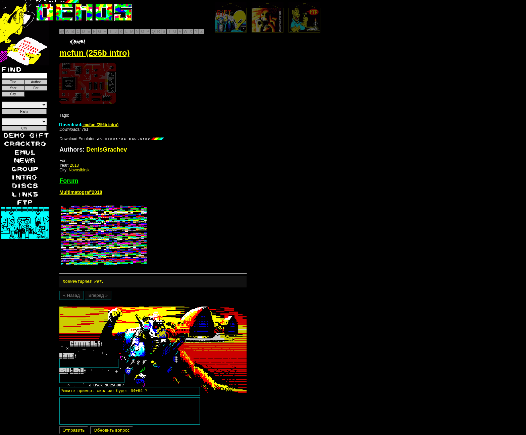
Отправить (73, 431)
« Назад (71, 296)
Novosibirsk (79, 170)
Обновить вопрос (111, 431)
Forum (68, 180)
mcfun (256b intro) (88, 124)
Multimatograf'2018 (80, 192)
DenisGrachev (106, 149)
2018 (74, 165)
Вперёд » (98, 296)
